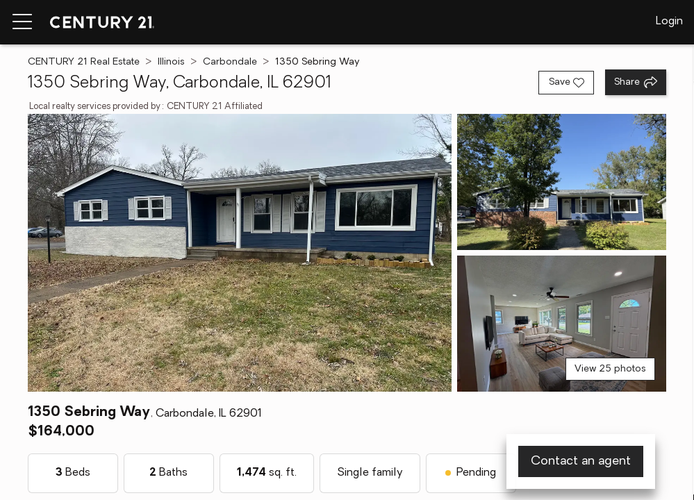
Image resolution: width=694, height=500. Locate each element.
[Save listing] (566, 82)
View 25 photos (610, 369)
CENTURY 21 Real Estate (84, 62)
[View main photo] (240, 253)
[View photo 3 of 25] (561, 324)
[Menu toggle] (22, 22)
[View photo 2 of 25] (561, 182)
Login (669, 21)
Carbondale (230, 62)
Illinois (171, 62)
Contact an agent (581, 461)
